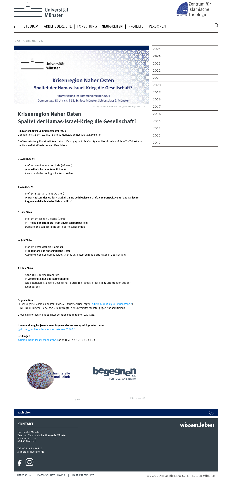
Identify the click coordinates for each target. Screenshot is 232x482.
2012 (157, 142)
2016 (157, 114)
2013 (157, 135)
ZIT (16, 26)
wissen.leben (197, 425)
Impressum (24, 475)
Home (17, 41)
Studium (31, 26)
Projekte (135, 26)
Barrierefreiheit (83, 475)
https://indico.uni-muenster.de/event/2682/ (48, 329)
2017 (157, 106)
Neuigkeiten (29, 41)
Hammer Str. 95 (26, 438)
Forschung (87, 26)
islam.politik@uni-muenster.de (113, 304)
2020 (157, 85)
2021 (157, 78)
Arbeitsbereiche (58, 26)
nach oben (24, 412)
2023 (157, 63)
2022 (157, 70)
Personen (157, 26)
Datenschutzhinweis (51, 475)
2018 (157, 99)
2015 (157, 121)
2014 (157, 128)
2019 (157, 92)
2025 (157, 49)
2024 (42, 41)
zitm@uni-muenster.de (30, 451)
